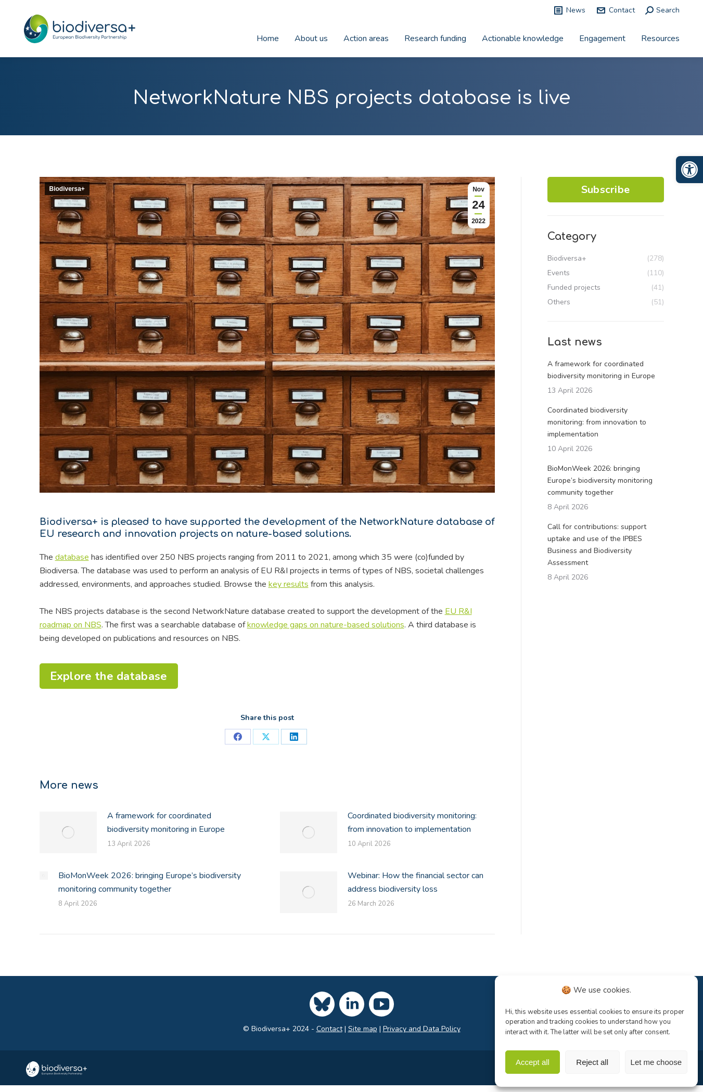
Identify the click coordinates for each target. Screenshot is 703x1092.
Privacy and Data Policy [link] (422, 1029)
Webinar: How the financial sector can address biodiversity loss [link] (415, 882)
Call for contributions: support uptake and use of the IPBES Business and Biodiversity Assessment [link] (596, 545)
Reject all (592, 1062)
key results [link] (289, 584)
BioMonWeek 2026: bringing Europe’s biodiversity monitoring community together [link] (149, 882)
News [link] (569, 10)
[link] (689, 169)
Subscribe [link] (605, 190)
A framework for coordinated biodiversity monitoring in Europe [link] (166, 822)
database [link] (72, 557)
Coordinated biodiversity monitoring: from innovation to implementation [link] (412, 822)
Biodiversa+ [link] (67, 188)
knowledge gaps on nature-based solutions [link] (325, 625)
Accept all (532, 1062)
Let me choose (656, 1062)
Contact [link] (615, 10)
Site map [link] (362, 1029)
